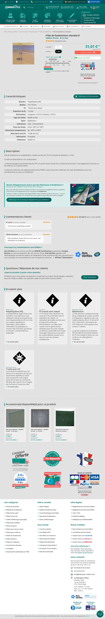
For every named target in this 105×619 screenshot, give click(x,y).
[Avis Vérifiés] (75, 2)
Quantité (48, 47)
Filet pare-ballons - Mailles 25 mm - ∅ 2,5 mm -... (14, 430)
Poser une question (89, 277)
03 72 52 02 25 (79, 571)
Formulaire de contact (82, 568)
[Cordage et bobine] (91, 15)
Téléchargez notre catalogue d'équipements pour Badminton (29, 199)
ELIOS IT (87, 616)
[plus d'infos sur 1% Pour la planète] (94, 2)
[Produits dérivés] (91, 20)
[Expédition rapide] (91, 18)
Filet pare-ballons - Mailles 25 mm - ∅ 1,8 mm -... (39, 430)
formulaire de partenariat (84, 552)
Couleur (48, 51)
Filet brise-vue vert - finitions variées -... (62, 430)
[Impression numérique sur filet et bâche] (91, 23)
